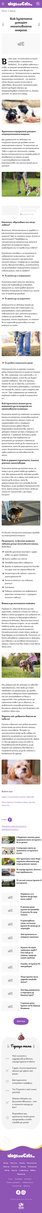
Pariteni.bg (14, 1167)
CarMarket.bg (23, 1170)
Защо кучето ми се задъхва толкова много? (29, 979)
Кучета (13, 11)
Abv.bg (5, 1163)
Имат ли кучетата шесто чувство (18, 796)
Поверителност (28, 1182)
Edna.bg (23, 1167)
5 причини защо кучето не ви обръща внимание (30, 1005)
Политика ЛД (16, 1186)
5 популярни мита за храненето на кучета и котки (27, 850)
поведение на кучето (10, 829)
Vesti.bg (6, 1170)
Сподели (7, 819)
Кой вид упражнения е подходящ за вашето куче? (30, 992)
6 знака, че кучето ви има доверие (30, 964)
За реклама (18, 1179)
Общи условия (28, 1199)
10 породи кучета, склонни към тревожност (28, 870)
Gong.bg (22, 1163)
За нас (11, 1179)
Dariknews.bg (32, 1167)
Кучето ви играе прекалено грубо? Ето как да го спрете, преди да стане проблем (29, 952)
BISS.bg (33, 1170)
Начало (4, 11)
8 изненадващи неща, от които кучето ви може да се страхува (30, 924)
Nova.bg (14, 1170)
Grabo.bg (6, 1167)
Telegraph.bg (21, 1174)
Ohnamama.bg (31, 1163)
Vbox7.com (13, 1163)
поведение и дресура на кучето (14, 826)
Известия (27, 1186)
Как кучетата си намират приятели (30, 935)
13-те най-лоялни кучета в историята (28, 881)
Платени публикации (13, 1182)
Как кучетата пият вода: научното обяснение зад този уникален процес (28, 861)
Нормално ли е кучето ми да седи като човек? (29, 896)
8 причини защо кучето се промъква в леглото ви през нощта (30, 910)
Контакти (27, 1179)
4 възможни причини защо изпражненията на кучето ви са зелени (28, 839)
